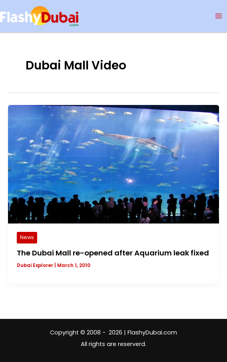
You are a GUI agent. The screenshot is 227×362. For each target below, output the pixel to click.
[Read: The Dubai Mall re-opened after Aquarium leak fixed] (113, 164)
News (27, 237)
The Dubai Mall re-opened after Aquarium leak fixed (113, 253)
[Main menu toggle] (218, 16)
